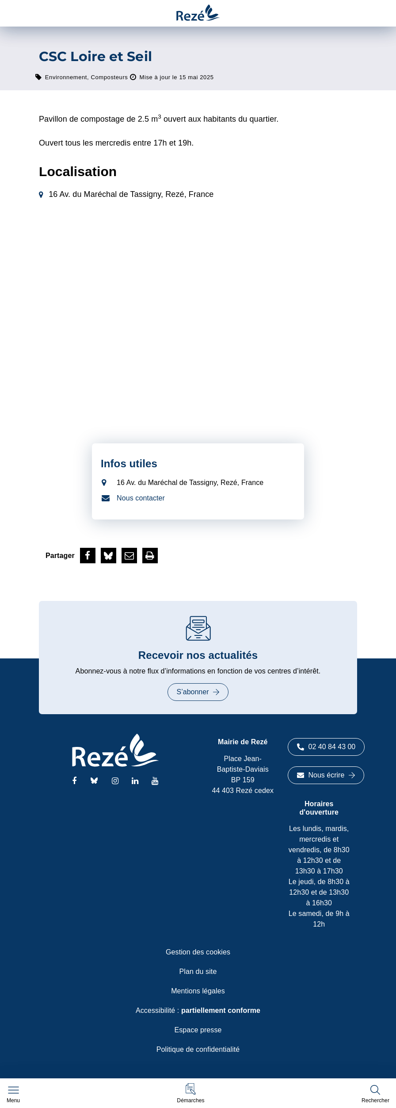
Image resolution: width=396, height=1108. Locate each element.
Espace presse (197, 1030)
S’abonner (198, 692)
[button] (190, 1093)
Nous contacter (141, 498)
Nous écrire (326, 775)
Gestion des (198, 952)
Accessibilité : (198, 1010)
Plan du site (198, 971)
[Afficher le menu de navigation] (13, 1094)
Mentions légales (198, 991)
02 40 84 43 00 (326, 746)
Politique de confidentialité (198, 1049)
